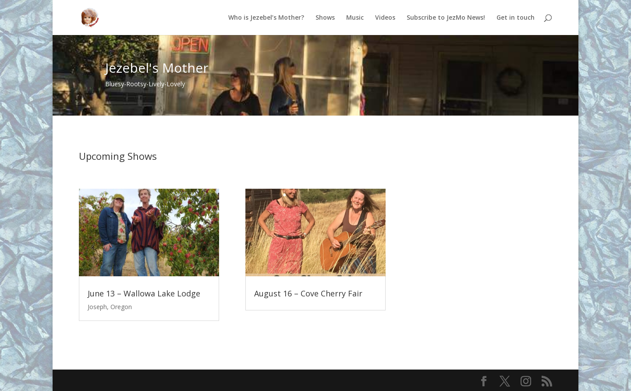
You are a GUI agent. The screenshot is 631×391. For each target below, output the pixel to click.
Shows (325, 17)
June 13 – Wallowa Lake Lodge (144, 293)
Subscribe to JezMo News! (446, 17)
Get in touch (515, 17)
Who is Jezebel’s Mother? (266, 17)
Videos (385, 17)
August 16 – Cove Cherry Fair (308, 293)
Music (355, 17)
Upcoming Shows (118, 155)
